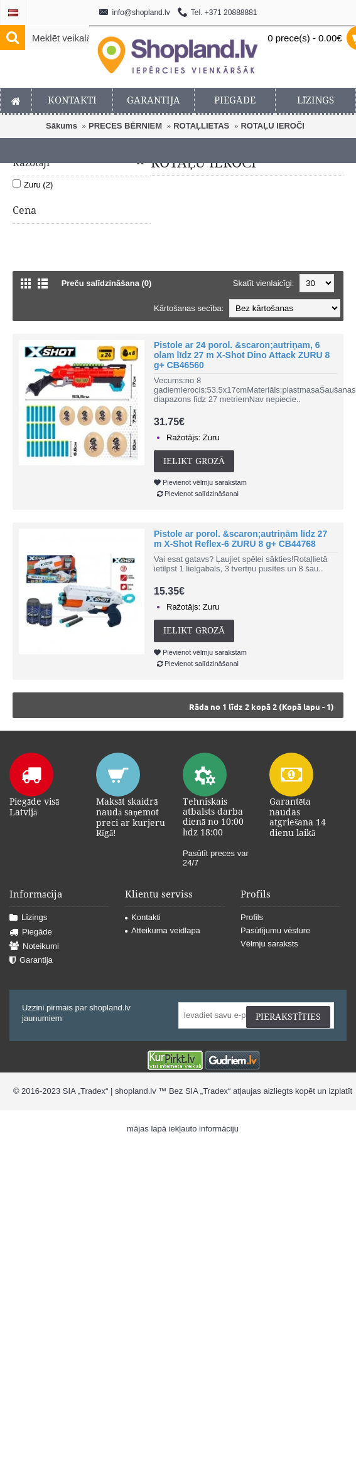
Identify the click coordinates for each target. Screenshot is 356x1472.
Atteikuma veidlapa (162, 930)
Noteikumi (34, 946)
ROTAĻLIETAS (201, 125)
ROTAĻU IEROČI (272, 125)
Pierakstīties (288, 1017)
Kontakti (143, 917)
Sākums (61, 125)
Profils (251, 917)
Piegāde (30, 932)
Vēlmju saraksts (269, 943)
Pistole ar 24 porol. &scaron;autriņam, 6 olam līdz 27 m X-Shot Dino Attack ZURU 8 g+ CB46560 (242, 355)
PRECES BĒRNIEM (125, 125)
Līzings (28, 918)
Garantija (31, 960)
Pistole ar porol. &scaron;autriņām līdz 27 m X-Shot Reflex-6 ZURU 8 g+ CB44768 (240, 539)
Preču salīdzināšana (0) (107, 283)
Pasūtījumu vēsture (275, 930)
